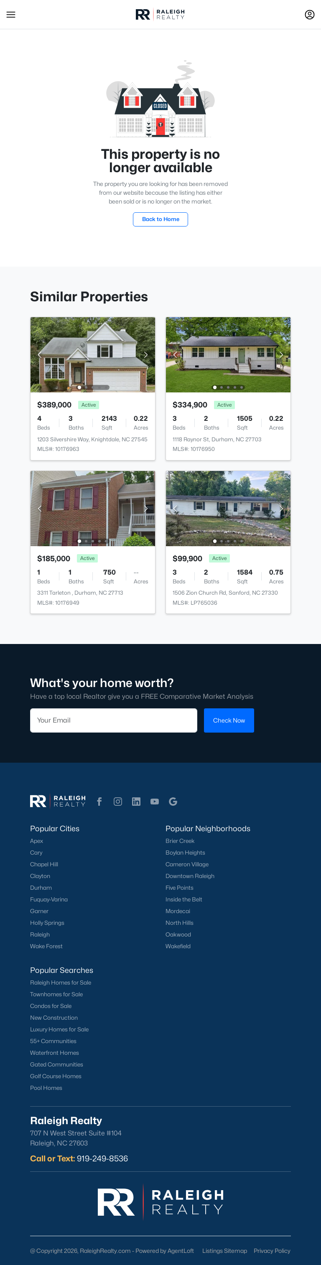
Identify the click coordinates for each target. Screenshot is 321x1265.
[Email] (113, 720)
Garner (39, 911)
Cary (36, 852)
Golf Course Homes (56, 1076)
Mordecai (178, 911)
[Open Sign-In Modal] (310, 15)
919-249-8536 (102, 1158)
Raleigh (40, 934)
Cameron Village (187, 864)
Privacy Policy (272, 1250)
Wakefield (178, 946)
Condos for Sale (50, 1006)
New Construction (54, 1017)
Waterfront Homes (54, 1052)
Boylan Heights (185, 852)
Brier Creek (180, 840)
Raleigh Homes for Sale (60, 982)
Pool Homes (46, 1087)
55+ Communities (53, 1041)
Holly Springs (47, 922)
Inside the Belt (184, 899)
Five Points (180, 887)
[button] (10, 14)
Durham (41, 887)
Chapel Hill (44, 864)
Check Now (229, 720)
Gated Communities (56, 1064)
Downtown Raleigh (190, 876)
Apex (36, 840)
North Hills (180, 922)
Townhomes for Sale (56, 994)
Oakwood (178, 934)
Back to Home (160, 219)
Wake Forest (46, 946)
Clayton (40, 876)
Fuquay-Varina (49, 899)
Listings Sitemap (224, 1250)
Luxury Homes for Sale (59, 1029)
